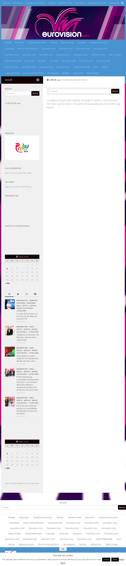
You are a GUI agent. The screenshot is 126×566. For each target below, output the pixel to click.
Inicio (95, 67)
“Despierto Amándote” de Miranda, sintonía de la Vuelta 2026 (27, 337)
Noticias (51, 3)
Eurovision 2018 (83, 48)
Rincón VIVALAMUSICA (28, 48)
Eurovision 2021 (29, 55)
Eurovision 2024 (81, 55)
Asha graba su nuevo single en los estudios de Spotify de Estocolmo (27, 358)
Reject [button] (115, 559)
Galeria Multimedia (13, 61)
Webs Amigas (115, 55)
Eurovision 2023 (63, 55)
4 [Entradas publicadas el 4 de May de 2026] (7, 268)
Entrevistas (18, 3)
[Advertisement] (19, 429)
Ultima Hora (78, 73)
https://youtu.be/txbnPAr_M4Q (18, 173)
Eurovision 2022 (46, 55)
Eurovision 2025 (98, 55)
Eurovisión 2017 (66, 48)
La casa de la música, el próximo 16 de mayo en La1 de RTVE (26, 316)
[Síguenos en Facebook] (37, 79)
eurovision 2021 (46, 67)
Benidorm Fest (65, 3)
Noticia (104, 67)
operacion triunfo (12, 73)
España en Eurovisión (35, 3)
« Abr (7, 283)
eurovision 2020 (12, 55)
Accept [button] (106, 559)
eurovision (79, 3)
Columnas (29, 61)
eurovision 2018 (103, 61)
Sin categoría (53, 73)
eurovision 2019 (100, 48)
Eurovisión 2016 (48, 48)
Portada (6, 3)
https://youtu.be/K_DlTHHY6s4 (18, 187)
